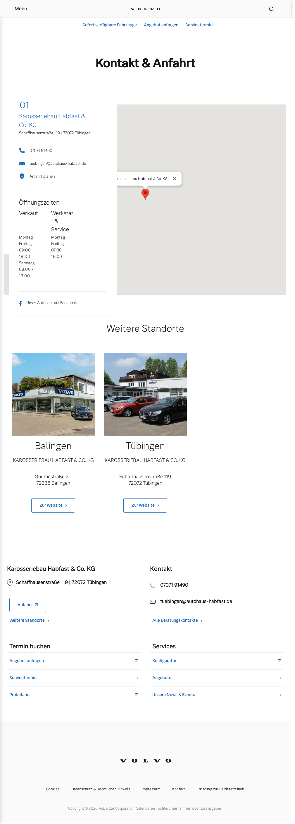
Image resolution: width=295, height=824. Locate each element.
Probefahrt (19, 694)
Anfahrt (25, 604)
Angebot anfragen (161, 25)
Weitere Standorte (27, 620)
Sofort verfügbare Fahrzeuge (109, 25)
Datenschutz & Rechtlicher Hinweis (100, 789)
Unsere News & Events (173, 694)
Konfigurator (164, 660)
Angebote (161, 677)
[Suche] (271, 8)
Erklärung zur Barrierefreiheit (220, 789)
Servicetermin (199, 25)
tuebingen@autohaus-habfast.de (52, 163)
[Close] (175, 179)
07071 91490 (35, 150)
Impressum (151, 789)
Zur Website (51, 505)
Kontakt (178, 789)
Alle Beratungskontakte (175, 620)
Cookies (53, 789)
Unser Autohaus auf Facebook (48, 303)
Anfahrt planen (37, 176)
